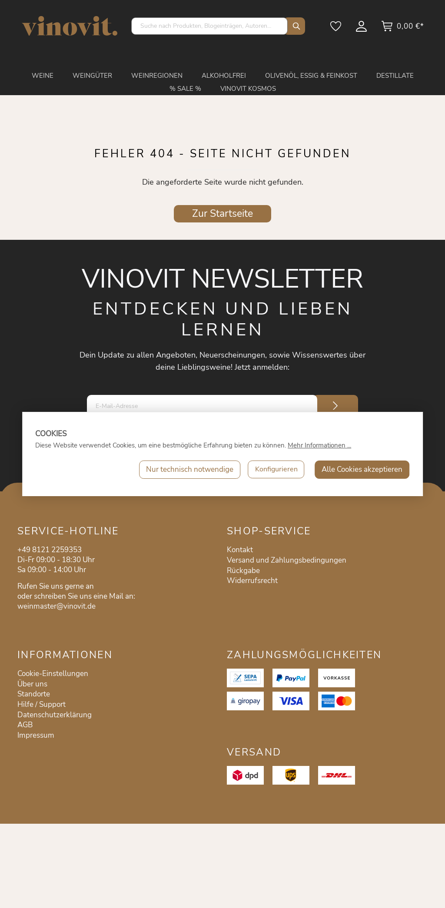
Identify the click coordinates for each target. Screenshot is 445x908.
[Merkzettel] (336, 29)
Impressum (35, 735)
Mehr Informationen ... (319, 445)
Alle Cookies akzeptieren (362, 469)
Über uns (32, 684)
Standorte (33, 694)
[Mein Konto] (362, 29)
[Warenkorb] (402, 29)
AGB (25, 725)
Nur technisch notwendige (187, 469)
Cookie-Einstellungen (52, 674)
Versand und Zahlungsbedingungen (286, 560)
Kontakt (240, 550)
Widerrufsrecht (252, 581)
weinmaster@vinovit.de (56, 606)
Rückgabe (243, 571)
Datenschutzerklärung (54, 715)
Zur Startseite (222, 213)
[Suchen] (294, 26)
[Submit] (335, 406)
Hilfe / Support (41, 704)
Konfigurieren (275, 469)
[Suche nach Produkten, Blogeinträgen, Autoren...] (209, 26)
